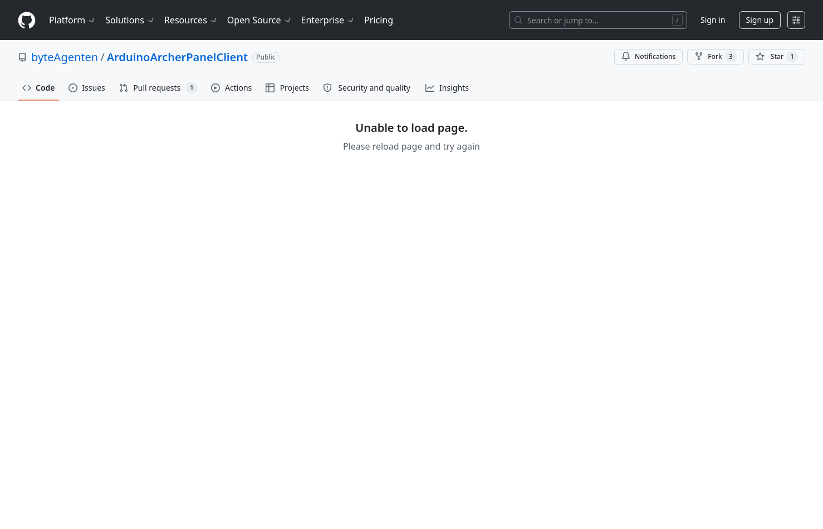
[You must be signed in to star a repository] (776, 57)
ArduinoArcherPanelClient (177, 57)
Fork (715, 56)
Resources (191, 20)
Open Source (259, 20)
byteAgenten (64, 57)
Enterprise (328, 20)
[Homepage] (27, 20)
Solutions (130, 20)
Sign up (759, 19)
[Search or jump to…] (598, 20)
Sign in (712, 19)
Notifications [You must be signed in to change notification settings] (648, 56)
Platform (72, 20)
